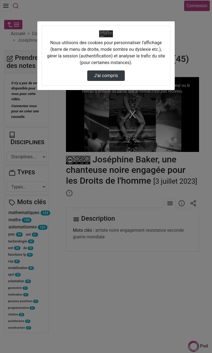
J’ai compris (106, 75)
